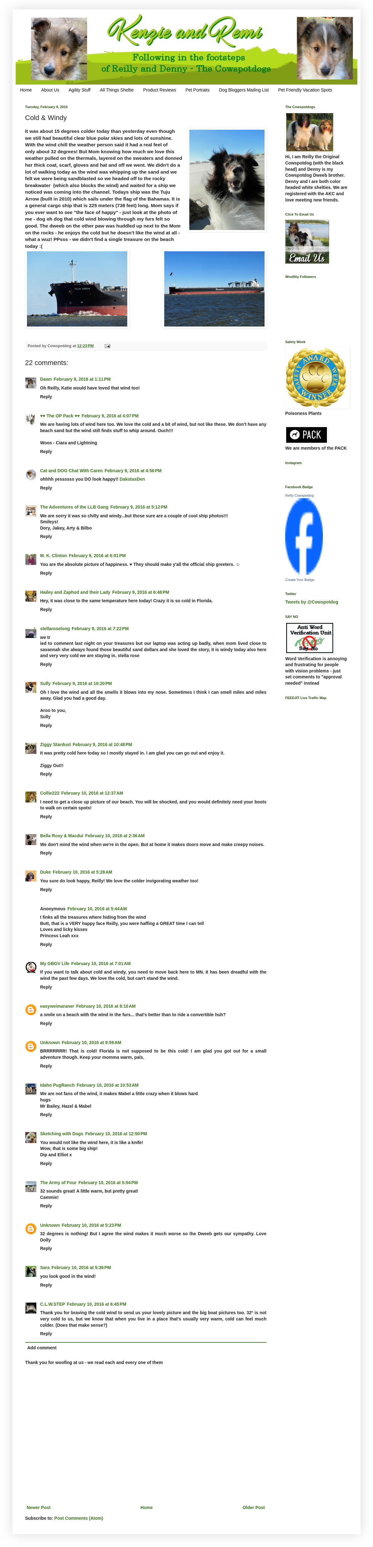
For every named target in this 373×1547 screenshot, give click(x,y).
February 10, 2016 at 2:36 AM (115, 835)
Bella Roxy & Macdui (61, 835)
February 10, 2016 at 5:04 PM (108, 1182)
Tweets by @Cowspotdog (311, 601)
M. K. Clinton (53, 555)
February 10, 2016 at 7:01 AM (101, 963)
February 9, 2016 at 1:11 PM (82, 379)
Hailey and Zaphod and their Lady (75, 592)
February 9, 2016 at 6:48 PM (140, 592)
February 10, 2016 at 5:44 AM (97, 908)
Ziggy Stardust (55, 744)
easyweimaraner (57, 1006)
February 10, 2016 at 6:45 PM (96, 1304)
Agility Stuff (80, 89)
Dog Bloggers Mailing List (244, 89)
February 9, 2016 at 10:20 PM (82, 683)
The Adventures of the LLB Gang (74, 507)
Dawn (46, 379)
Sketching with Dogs (61, 1133)
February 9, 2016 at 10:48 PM (102, 744)
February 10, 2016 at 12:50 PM (116, 1133)
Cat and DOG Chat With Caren (71, 470)
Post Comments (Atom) (78, 1518)
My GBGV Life (54, 963)
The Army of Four (58, 1182)
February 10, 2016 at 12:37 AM (92, 793)
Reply (46, 396)
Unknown (50, 1042)
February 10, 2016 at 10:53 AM (107, 1085)
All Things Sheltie (117, 89)
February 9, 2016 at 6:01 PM (97, 555)
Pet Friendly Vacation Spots (305, 89)
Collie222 (49, 793)
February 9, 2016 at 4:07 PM (110, 415)
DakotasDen (132, 479)
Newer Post (38, 1507)
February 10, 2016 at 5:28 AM (82, 872)
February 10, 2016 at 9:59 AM (91, 1042)
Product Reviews (159, 89)
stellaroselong (55, 628)
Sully (45, 683)
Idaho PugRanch (57, 1085)
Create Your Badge (299, 580)
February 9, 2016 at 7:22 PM (100, 628)
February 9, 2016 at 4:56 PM (133, 470)
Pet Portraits (198, 89)
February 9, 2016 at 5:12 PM (138, 507)
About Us (50, 89)
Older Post (254, 1507)
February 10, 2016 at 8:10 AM (106, 1006)
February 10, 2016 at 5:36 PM (81, 1267)
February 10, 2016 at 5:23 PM (91, 1225)
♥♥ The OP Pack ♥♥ (60, 415)
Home (26, 89)
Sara (45, 1267)
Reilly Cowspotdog (299, 495)
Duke (45, 872)
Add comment (41, 1347)
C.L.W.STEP (52, 1304)
